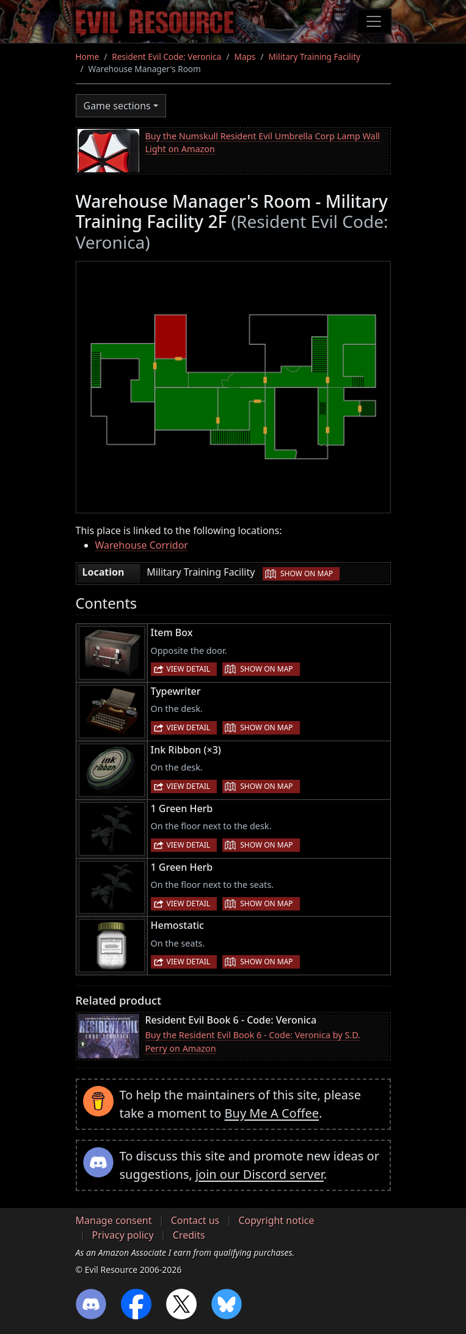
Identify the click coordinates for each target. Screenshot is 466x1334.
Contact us (195, 1220)
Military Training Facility (314, 56)
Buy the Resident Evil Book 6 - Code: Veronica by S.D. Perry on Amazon (252, 1041)
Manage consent (114, 1220)
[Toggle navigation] (374, 21)
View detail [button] (189, 669)
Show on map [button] (306, 573)
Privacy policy (123, 1235)
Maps (245, 56)
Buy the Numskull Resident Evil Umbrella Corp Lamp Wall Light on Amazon (262, 142)
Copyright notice (276, 1220)
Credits (189, 1235)
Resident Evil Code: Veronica (166, 56)
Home (88, 56)
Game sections (117, 105)
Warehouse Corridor (141, 545)
